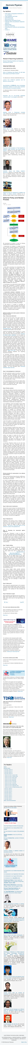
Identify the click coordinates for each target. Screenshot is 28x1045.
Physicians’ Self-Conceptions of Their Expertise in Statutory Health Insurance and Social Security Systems (14, 149)
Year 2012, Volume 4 (8, 795)
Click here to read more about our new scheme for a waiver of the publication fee (14, 526)
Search (5, 7)
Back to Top (24, 1042)
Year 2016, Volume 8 (8, 791)
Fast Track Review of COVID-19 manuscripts (13, 825)
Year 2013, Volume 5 (8, 793)
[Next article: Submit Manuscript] (22, 602)
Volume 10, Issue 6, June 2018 (10, 781)
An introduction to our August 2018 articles (13, 876)
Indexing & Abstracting (10, 25)
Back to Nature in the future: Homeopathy (13, 935)
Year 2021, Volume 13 (8, 769)
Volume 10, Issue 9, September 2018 (11, 785)
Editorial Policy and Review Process (12, 20)
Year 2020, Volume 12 (8, 770)
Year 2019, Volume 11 (8, 772)
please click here (12, 350)
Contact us (7, 29)
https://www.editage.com (15, 553)
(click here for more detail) (10, 807)
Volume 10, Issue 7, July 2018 (10, 783)
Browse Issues (7, 768)
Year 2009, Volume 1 (8, 799)
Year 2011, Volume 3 (8, 796)
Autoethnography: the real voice (11, 1024)
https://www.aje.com (21, 551)
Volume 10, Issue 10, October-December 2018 (13, 787)
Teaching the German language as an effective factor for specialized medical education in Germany (14, 1010)
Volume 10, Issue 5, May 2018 (10, 780)
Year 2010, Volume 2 (8, 797)
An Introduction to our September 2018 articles (14, 874)
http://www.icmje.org (7, 328)
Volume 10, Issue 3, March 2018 (11, 777)
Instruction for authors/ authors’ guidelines (14, 334)
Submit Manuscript (9, 17)
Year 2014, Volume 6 (8, 789)
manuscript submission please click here (14, 367)
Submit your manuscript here (13, 651)
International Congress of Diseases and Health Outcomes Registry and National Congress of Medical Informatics (14, 920)
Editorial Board (8, 24)
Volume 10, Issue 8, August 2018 (11, 784)
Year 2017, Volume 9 (8, 788)
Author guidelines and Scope (11, 16)
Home (5, 766)
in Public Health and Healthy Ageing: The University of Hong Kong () (13, 881)
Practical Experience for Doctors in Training (14, 903)
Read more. (5, 615)
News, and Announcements (10, 800)
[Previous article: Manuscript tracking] (6, 602)
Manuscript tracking (9, 19)
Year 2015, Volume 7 (8, 792)
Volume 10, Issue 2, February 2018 (11, 776)
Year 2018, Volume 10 (8, 773)
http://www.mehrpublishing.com (15, 554)
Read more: (20, 691)
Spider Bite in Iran (8, 128)
